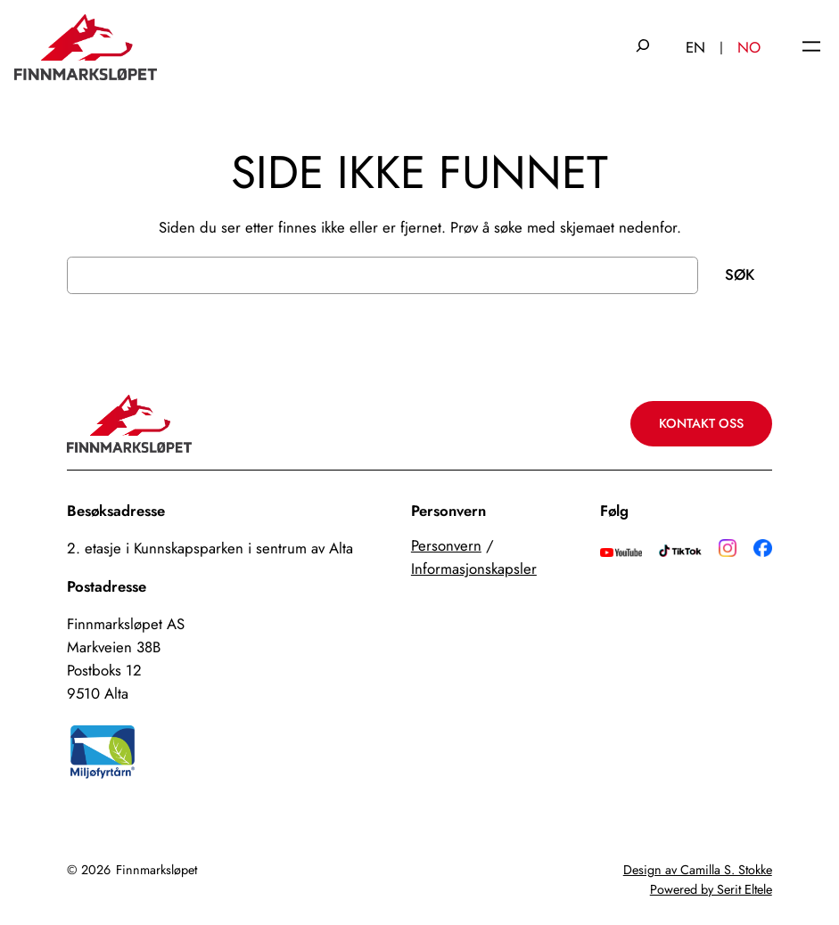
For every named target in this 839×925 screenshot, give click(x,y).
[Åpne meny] (811, 48)
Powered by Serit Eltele (711, 889)
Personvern (446, 545)
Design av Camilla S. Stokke (697, 870)
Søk (739, 274)
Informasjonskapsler (474, 568)
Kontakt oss (701, 423)
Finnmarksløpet (156, 870)
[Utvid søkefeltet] (642, 47)
